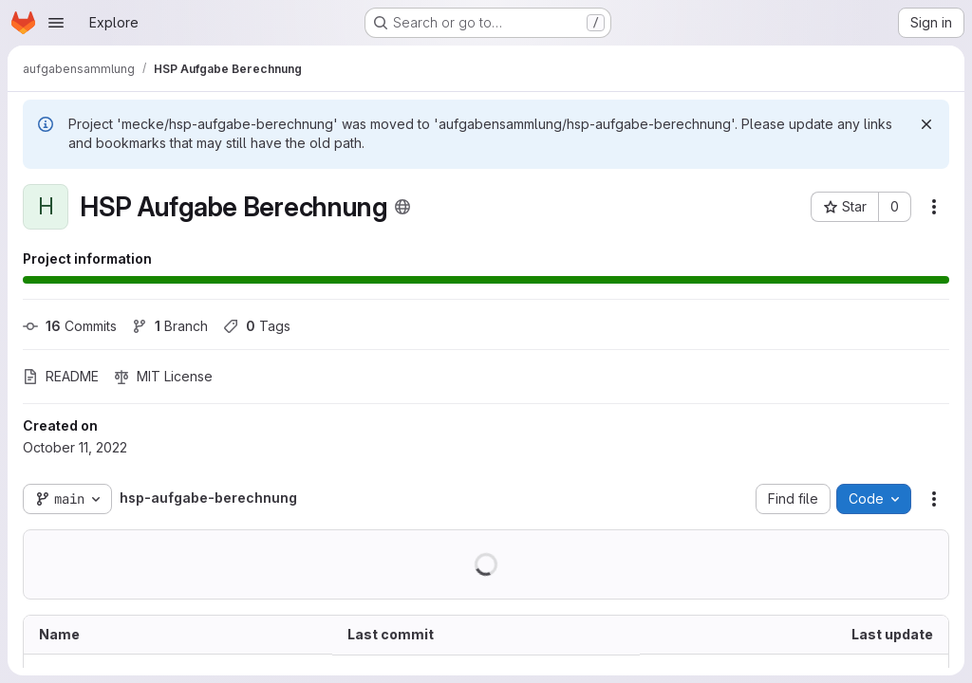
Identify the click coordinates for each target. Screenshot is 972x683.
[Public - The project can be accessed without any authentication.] (402, 206)
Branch (170, 326)
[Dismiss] (926, 124)
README (61, 376)
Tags (256, 326)
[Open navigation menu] (56, 23)
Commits (70, 326)
